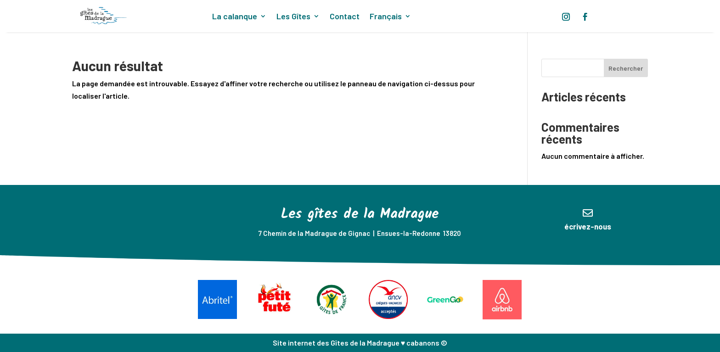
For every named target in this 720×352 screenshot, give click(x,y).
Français (386, 17)
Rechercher (625, 68)
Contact (345, 17)
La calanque (234, 17)
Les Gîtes (293, 17)
